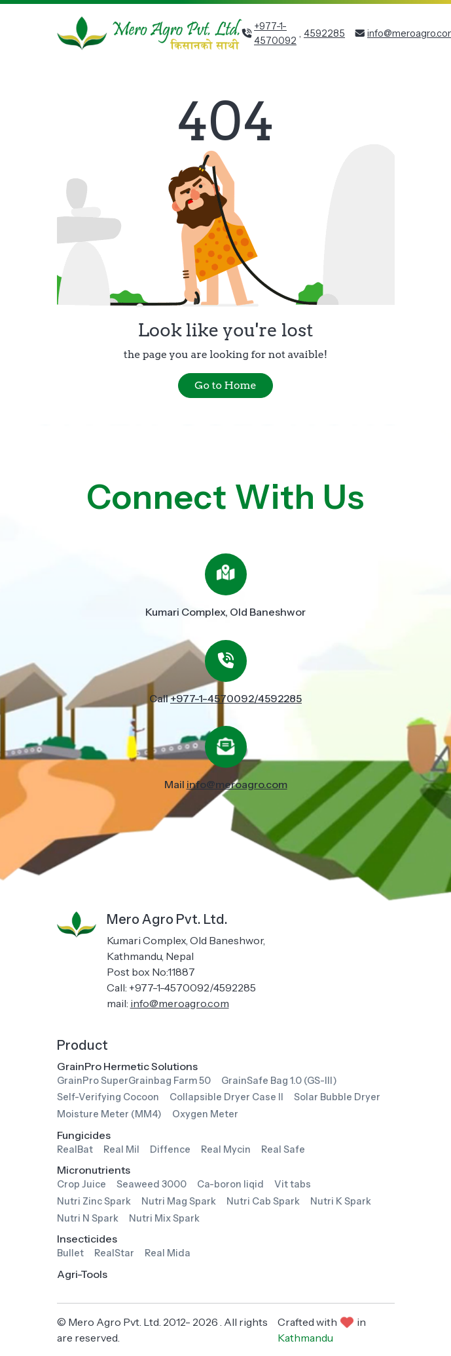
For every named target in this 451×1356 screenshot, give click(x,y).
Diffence (170, 1149)
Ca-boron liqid (230, 1184)
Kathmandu (305, 1337)
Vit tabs (292, 1184)
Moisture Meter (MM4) (109, 1114)
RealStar (114, 1253)
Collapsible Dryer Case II (226, 1097)
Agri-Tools (82, 1274)
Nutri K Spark (340, 1201)
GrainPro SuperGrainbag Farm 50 (134, 1081)
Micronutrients (93, 1169)
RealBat (75, 1149)
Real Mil (121, 1149)
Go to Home (225, 385)
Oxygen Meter (205, 1114)
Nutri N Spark (87, 1218)
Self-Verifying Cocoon (108, 1097)
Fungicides (84, 1135)
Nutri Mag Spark (178, 1201)
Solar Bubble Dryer (337, 1097)
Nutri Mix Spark (164, 1218)
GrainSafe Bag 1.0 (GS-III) (279, 1081)
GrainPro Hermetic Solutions (127, 1066)
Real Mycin (226, 1149)
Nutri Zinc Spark (94, 1201)
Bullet (70, 1253)
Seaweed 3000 (152, 1184)
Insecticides (87, 1238)
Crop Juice (81, 1184)
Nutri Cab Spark (263, 1201)
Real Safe (283, 1149)
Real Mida (167, 1253)
